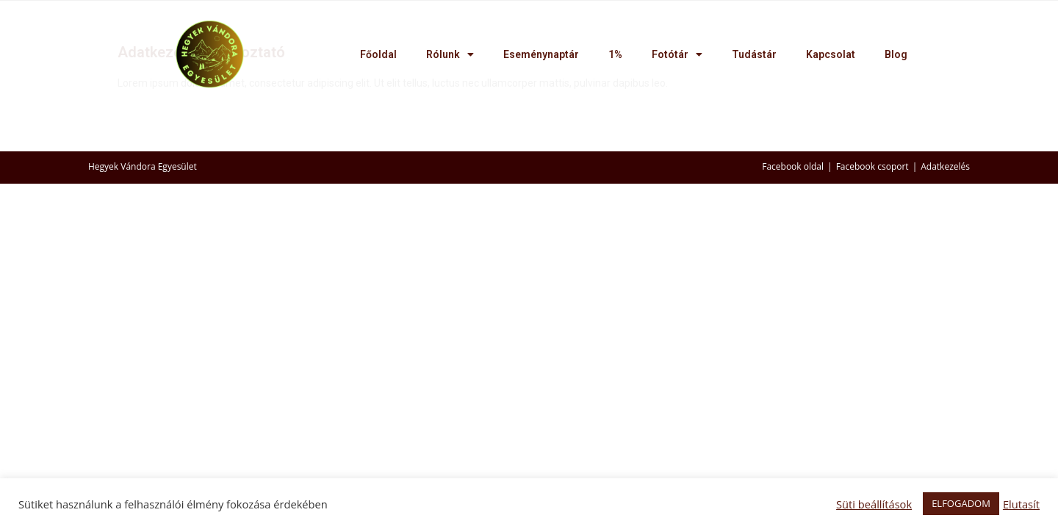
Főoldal (378, 54)
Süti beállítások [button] (874, 504)
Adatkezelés (945, 166)
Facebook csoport (872, 166)
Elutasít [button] (1021, 504)
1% (615, 54)
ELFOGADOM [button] (961, 503)
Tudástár (754, 54)
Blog (896, 54)
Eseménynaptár (541, 54)
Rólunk (450, 54)
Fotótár (677, 54)
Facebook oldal (793, 166)
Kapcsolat (830, 54)
